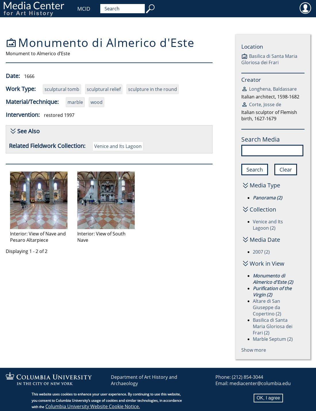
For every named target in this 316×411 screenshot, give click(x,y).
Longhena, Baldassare (273, 89)
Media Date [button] (265, 239)
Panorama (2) (267, 198)
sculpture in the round (152, 89)
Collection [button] (263, 209)
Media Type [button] (265, 185)
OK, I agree (268, 397)
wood (96, 102)
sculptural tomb (62, 89)
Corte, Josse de (265, 104)
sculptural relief (104, 89)
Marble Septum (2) (273, 339)
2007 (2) (261, 252)
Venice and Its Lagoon (118, 146)
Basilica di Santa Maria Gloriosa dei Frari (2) (272, 326)
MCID (83, 8)
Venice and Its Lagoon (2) (268, 224)
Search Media (260, 139)
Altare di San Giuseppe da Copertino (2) (267, 307)
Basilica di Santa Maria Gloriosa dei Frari (269, 59)
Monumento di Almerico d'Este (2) (273, 279)
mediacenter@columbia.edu (260, 383)
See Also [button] (28, 131)
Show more (253, 350)
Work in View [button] (267, 263)
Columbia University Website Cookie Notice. (92, 406)
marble (75, 102)
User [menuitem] (305, 7)
